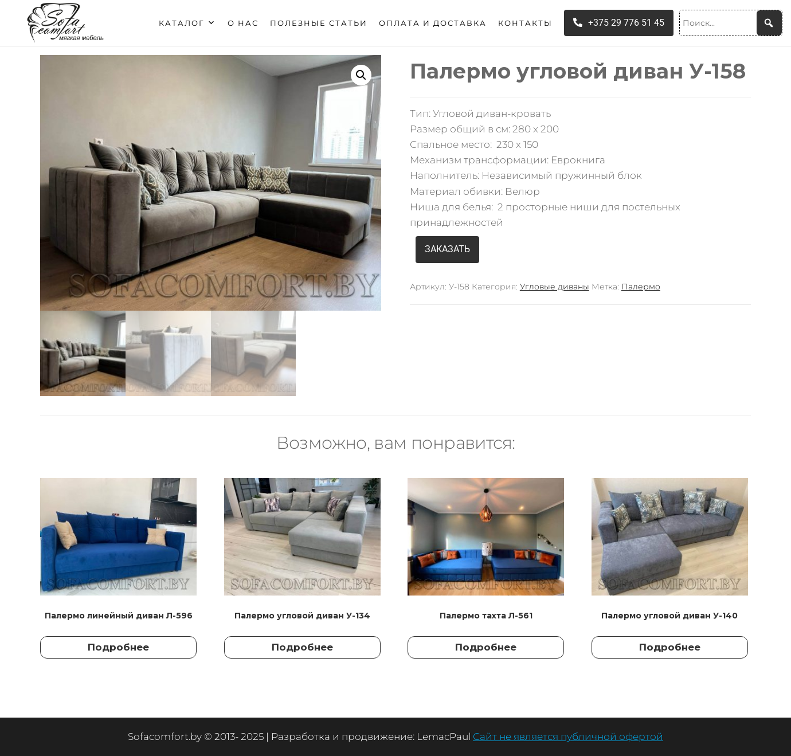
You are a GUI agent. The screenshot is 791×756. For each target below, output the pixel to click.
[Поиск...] (731, 23)
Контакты (525, 23)
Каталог (187, 23)
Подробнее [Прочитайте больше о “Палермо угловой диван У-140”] (669, 647)
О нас (243, 23)
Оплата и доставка (433, 23)
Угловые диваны (554, 286)
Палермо (640, 286)
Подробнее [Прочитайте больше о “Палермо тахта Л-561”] (485, 647)
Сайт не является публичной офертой (568, 736)
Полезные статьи (318, 23)
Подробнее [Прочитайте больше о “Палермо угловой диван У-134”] (302, 647)
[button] (361, 75)
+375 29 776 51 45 (618, 22)
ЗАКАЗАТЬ (447, 249)
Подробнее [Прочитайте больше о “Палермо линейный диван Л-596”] (118, 647)
